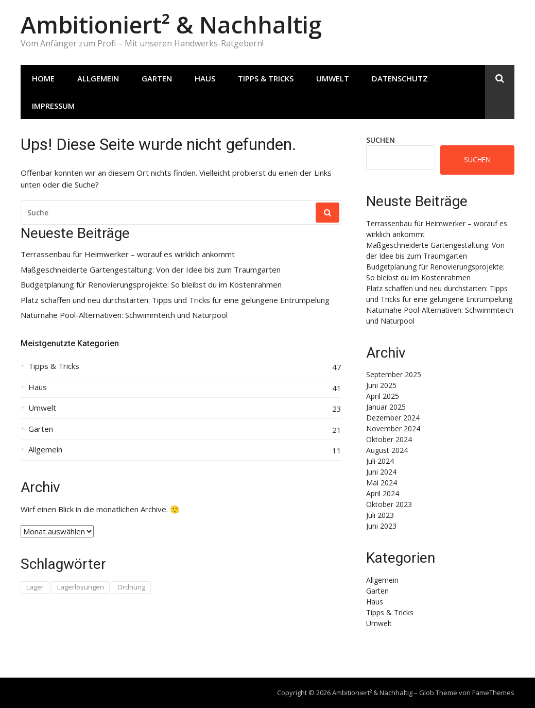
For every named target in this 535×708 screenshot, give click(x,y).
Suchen (380, 140)
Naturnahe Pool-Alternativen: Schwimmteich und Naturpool (124, 315)
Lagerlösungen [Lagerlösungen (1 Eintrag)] (80, 587)
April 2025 (382, 396)
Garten (157, 78)
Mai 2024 (381, 482)
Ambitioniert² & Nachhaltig (171, 24)
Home (43, 78)
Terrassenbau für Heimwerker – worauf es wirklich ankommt (128, 254)
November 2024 (393, 428)
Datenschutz (400, 78)
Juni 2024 (381, 472)
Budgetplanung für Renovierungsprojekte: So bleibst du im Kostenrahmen (151, 285)
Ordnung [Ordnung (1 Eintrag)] (131, 587)
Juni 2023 (381, 526)
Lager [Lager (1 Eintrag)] (35, 587)
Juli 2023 (380, 515)
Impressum (53, 105)
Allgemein (98, 78)
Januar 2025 (386, 407)
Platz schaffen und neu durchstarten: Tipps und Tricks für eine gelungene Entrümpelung (175, 300)
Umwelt (332, 78)
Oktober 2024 (389, 439)
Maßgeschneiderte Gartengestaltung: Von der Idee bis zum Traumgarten (151, 270)
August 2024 (387, 450)
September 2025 (393, 374)
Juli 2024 (380, 461)
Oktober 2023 (389, 504)
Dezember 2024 (393, 418)
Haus (205, 78)
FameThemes (493, 692)
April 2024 (382, 493)
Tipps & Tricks (266, 78)
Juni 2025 (381, 385)
